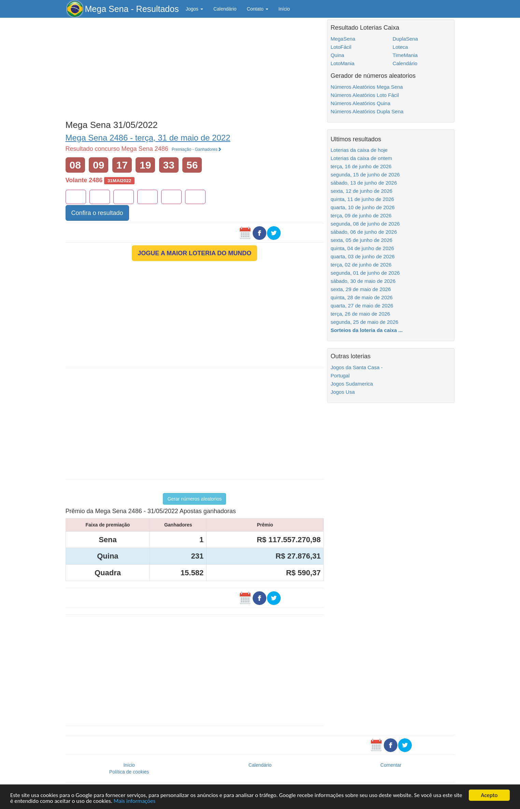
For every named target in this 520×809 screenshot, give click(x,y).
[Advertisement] (195, 67)
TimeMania (405, 55)
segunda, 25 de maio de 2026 (364, 322)
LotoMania (342, 63)
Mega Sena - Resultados (132, 9)
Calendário (225, 9)
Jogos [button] (194, 9)
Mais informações (134, 801)
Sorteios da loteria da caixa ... (367, 330)
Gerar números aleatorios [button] (194, 499)
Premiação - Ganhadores (197, 149)
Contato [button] (257, 9)
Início (284, 9)
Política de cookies (129, 772)
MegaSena (343, 39)
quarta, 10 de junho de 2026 (363, 207)
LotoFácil (341, 47)
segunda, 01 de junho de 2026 (365, 273)
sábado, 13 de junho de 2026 (364, 183)
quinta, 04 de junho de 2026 (362, 248)
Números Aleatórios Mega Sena (367, 87)
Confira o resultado (97, 213)
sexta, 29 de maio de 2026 (361, 289)
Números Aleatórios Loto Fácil (365, 95)
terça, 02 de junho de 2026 (361, 265)
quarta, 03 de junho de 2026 (363, 256)
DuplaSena (405, 39)
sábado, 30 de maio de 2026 (363, 281)
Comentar (390, 765)
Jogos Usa (343, 392)
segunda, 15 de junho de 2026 (365, 174)
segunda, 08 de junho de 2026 (365, 224)
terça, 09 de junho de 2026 (361, 215)
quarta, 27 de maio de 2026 (362, 305)
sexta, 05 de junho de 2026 (361, 240)
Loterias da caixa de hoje (359, 150)
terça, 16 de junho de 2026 (361, 166)
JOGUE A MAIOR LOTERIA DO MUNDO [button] (194, 253)
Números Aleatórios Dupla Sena (367, 111)
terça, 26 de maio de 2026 (360, 314)
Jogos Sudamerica (352, 384)
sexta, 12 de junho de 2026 (361, 191)
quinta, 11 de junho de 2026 (362, 199)
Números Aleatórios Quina (360, 103)
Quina (337, 55)
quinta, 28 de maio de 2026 (362, 297)
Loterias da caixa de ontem (361, 158)
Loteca (400, 47)
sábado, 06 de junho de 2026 (364, 232)
